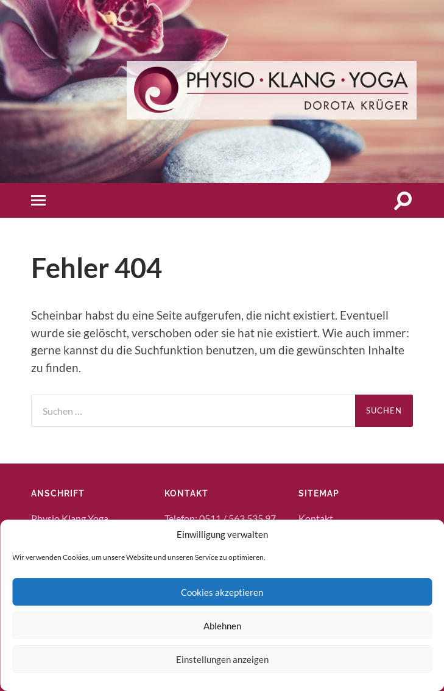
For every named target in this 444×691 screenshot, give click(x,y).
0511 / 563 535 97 (237, 518)
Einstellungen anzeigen (222, 659)
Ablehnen (222, 625)
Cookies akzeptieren (222, 592)
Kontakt (315, 518)
